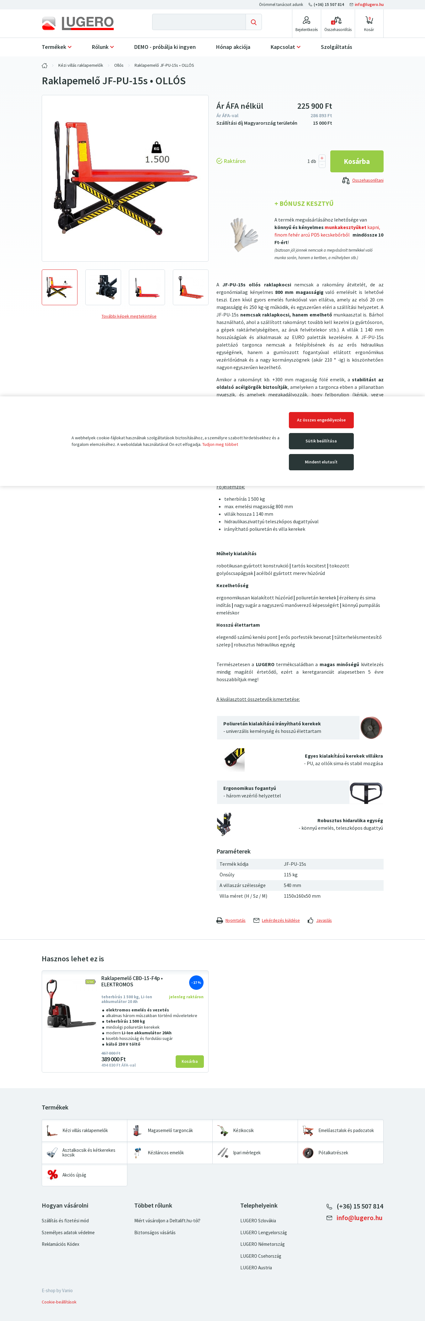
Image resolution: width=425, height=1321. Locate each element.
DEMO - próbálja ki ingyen (165, 47)
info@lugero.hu (367, 4)
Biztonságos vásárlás (155, 1233)
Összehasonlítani (363, 181)
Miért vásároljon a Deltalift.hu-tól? (167, 1221)
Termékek (54, 47)
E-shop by (57, 1290)
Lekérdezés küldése (276, 920)
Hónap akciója (233, 47)
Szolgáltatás (336, 47)
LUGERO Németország (262, 1244)
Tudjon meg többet (220, 444)
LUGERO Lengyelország (263, 1233)
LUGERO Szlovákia (258, 1221)
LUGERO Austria (256, 1268)
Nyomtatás (231, 920)
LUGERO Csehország (260, 1256)
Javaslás (320, 920)
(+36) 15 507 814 (327, 4)
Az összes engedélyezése (321, 420)
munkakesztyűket (345, 227)
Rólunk (100, 47)
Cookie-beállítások (59, 1302)
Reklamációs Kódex (60, 1244)
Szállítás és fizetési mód (65, 1221)
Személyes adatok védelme (68, 1233)
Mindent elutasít (321, 462)
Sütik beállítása (321, 441)
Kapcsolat (283, 47)
